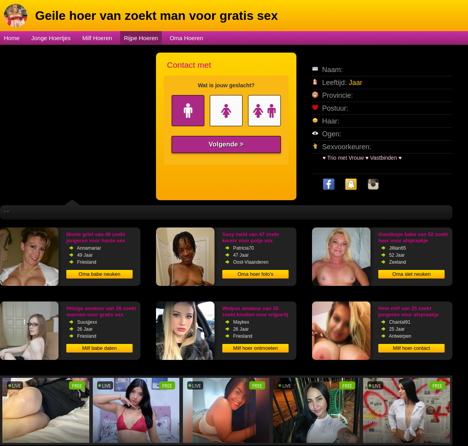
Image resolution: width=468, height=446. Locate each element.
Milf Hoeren (97, 38)
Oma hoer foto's (255, 274)
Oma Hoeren (186, 38)
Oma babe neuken (100, 274)
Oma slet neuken (411, 274)
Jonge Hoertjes (51, 38)
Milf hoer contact (411, 348)
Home (12, 38)
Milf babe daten (99, 348)
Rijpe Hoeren (141, 38)
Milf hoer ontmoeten (255, 348)
